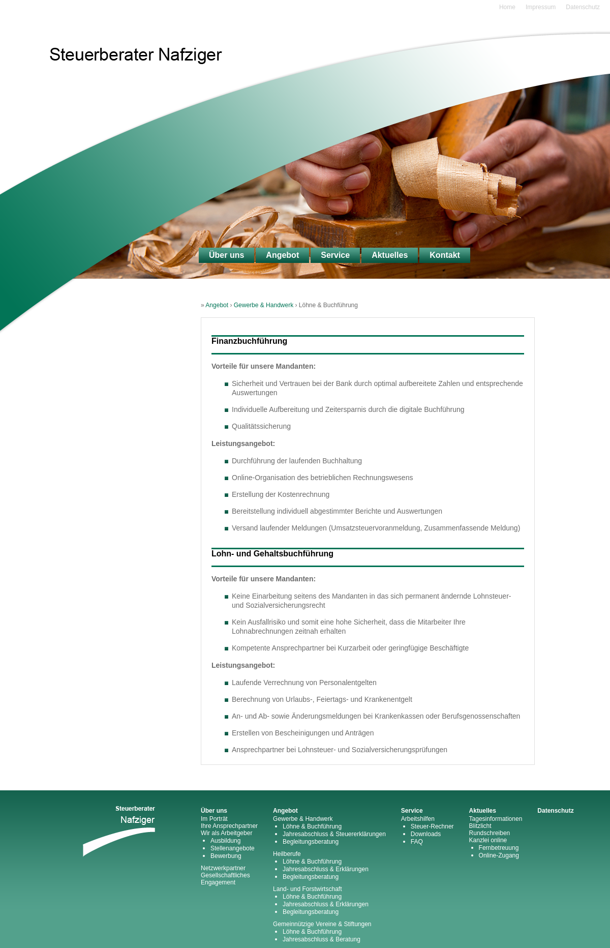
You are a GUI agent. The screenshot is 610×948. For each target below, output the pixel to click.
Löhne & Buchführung (312, 826)
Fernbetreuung (499, 847)
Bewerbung (225, 856)
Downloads (426, 834)
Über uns (226, 255)
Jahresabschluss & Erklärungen (326, 869)
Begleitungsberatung (311, 841)
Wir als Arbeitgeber (226, 833)
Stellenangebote (232, 848)
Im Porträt (214, 818)
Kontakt (445, 255)
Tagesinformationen (496, 818)
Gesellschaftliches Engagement (225, 879)
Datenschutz (583, 7)
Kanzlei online (488, 840)
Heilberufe (287, 853)
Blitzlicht (480, 825)
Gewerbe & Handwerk (263, 305)
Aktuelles (390, 255)
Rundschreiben (489, 833)
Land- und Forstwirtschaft (307, 889)
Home (507, 7)
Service (335, 255)
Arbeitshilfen (418, 818)
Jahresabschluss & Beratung (321, 939)
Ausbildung (225, 840)
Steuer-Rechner (432, 826)
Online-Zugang (499, 855)
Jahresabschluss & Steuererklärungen (334, 834)
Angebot (282, 255)
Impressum (541, 7)
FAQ (417, 841)
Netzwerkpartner (223, 868)
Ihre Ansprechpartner (229, 825)
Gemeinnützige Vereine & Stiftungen (322, 924)
